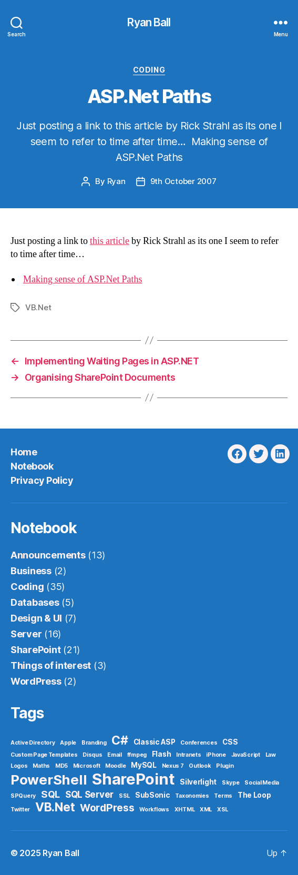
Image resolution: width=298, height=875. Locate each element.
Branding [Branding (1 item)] (94, 742)
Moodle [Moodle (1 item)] (115, 765)
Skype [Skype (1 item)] (231, 782)
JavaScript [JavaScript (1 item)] (245, 754)
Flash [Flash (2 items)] (161, 754)
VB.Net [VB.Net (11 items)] (55, 807)
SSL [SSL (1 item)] (124, 795)
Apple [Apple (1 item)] (68, 742)
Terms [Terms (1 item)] (223, 795)
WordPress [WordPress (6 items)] (107, 807)
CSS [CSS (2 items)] (230, 742)
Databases (35, 602)
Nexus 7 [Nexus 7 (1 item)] (173, 765)
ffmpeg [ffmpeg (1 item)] (137, 754)
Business (31, 570)
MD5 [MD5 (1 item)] (61, 765)
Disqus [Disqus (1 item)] (92, 754)
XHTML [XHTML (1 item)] (184, 809)
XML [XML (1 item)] (206, 809)
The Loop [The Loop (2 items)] (254, 795)
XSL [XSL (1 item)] (222, 809)
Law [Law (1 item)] (270, 754)
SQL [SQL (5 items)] (50, 794)
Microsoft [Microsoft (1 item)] (86, 765)
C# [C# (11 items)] (119, 740)
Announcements (48, 555)
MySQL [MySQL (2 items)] (144, 765)
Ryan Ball (148, 22)
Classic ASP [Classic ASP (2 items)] (154, 742)
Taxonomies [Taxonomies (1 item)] (192, 795)
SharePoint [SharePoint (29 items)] (133, 779)
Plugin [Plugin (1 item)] (224, 765)
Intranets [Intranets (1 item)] (188, 754)
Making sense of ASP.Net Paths (82, 279)
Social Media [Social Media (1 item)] (261, 782)
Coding (149, 69)
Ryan (116, 181)
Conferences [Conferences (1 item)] (198, 742)
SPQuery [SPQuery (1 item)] (23, 795)
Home (24, 451)
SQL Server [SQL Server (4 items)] (89, 794)
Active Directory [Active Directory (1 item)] (33, 742)
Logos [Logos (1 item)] (19, 765)
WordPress (36, 681)
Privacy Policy (42, 480)
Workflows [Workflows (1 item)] (154, 809)
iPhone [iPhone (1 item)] (215, 754)
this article (109, 241)
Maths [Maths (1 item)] (41, 765)
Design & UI (36, 618)
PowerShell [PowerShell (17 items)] (49, 779)
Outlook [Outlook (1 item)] (200, 765)
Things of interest (51, 665)
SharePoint (35, 649)
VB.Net (38, 307)
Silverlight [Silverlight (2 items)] (198, 782)
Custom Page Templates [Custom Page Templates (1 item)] (44, 754)
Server (26, 633)
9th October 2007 (183, 181)
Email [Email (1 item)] (114, 754)
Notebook (32, 466)
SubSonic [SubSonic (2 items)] (152, 795)
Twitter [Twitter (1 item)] (20, 809)
